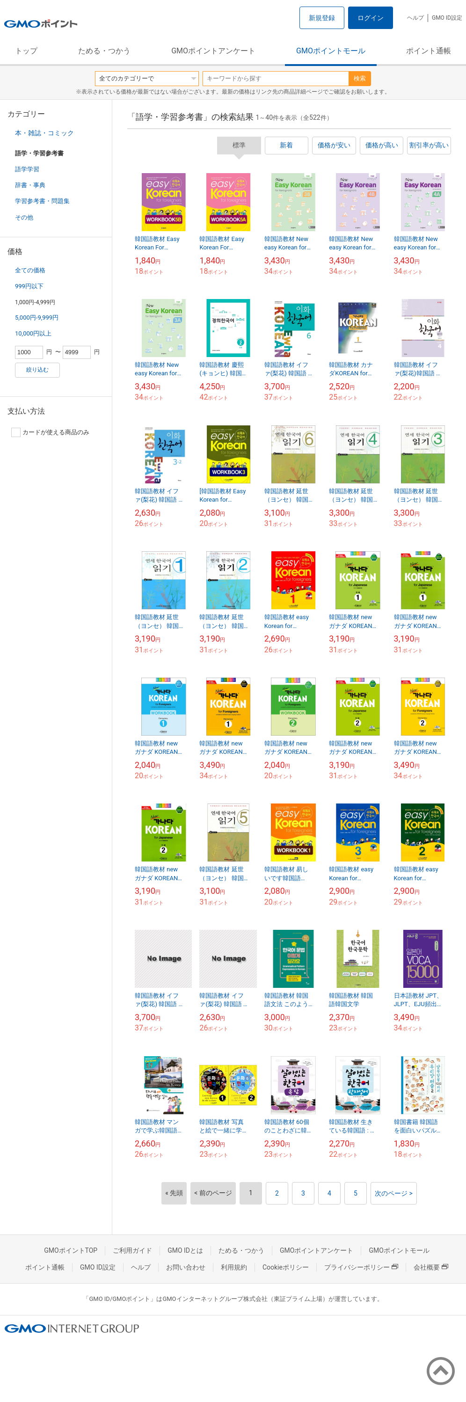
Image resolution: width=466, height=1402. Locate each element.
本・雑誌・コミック (44, 133)
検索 (360, 78)
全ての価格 (30, 270)
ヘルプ (415, 18)
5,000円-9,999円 (36, 317)
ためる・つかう (104, 50)
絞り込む (37, 369)
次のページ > (394, 1193)
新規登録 (322, 18)
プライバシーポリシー (361, 1267)
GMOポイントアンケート (213, 50)
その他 (24, 217)
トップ (26, 50)
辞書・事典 (30, 185)
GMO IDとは (185, 1250)
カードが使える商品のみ (50, 432)
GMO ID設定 (447, 18)
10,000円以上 (33, 333)
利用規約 (234, 1267)
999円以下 (29, 286)
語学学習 (27, 169)
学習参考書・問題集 (42, 200)
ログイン (370, 18)
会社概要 (431, 1267)
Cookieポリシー (285, 1267)
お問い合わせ (185, 1267)
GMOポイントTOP (70, 1250)
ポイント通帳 (428, 50)
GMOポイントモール (330, 50)
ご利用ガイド (132, 1250)
